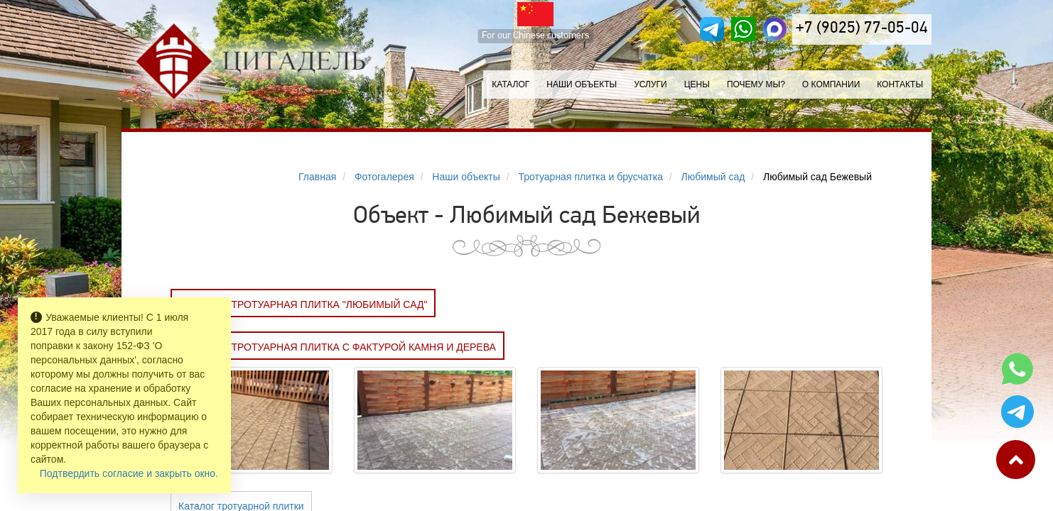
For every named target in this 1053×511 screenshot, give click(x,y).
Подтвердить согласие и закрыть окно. (129, 473)
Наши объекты (581, 84)
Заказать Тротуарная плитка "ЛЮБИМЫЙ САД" (303, 304)
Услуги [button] (650, 84)
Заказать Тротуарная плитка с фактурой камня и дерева (337, 347)
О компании (831, 84)
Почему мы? (756, 84)
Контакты (900, 84)
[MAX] (774, 29)
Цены (697, 84)
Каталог (510, 84)
